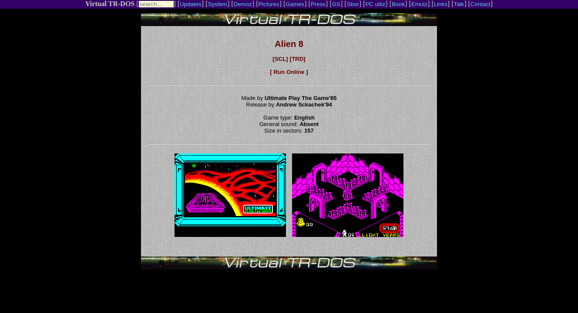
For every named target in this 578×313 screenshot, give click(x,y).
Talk (459, 4)
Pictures (268, 4)
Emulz (419, 4)
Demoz (243, 4)
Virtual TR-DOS (109, 3)
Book (398, 4)
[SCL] (280, 59)
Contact (480, 4)
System (217, 4)
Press (318, 4)
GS (336, 4)
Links (440, 4)
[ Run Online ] (289, 72)
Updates (191, 4)
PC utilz (375, 4)
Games (295, 4)
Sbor (353, 4)
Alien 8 (289, 44)
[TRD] (297, 59)
